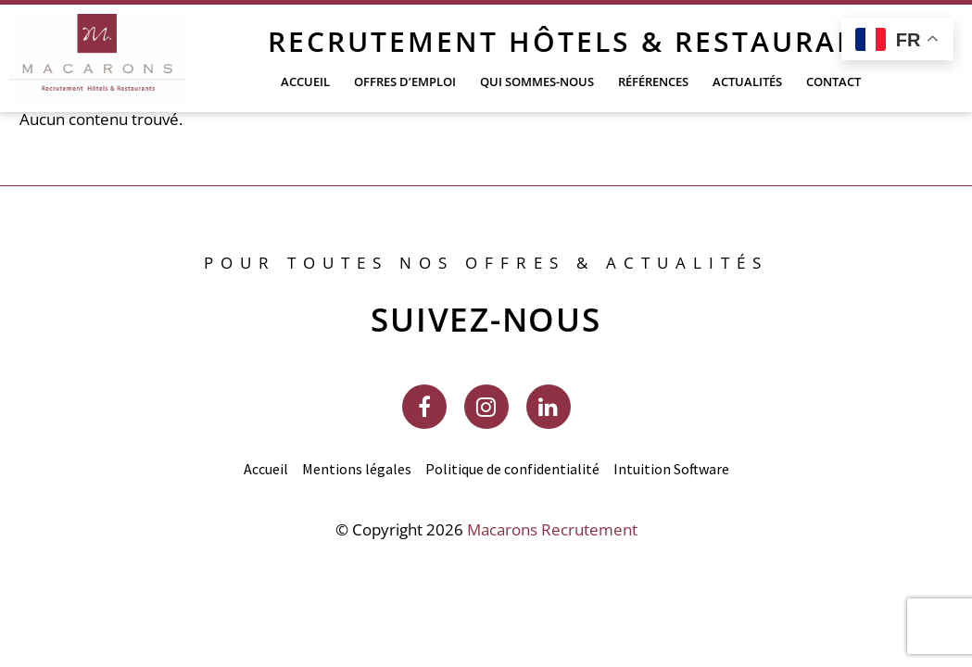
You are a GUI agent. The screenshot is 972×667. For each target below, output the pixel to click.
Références (653, 81)
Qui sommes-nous (537, 81)
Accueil (305, 81)
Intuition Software (671, 468)
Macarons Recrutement (552, 529)
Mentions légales (356, 468)
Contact (833, 81)
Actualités (747, 81)
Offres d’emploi (405, 81)
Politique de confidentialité (512, 468)
